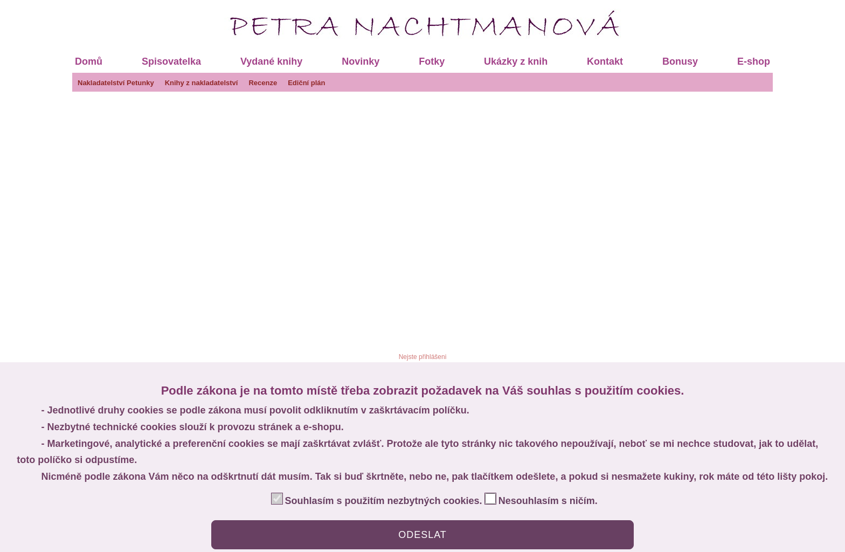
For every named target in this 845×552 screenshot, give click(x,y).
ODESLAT (422, 534)
